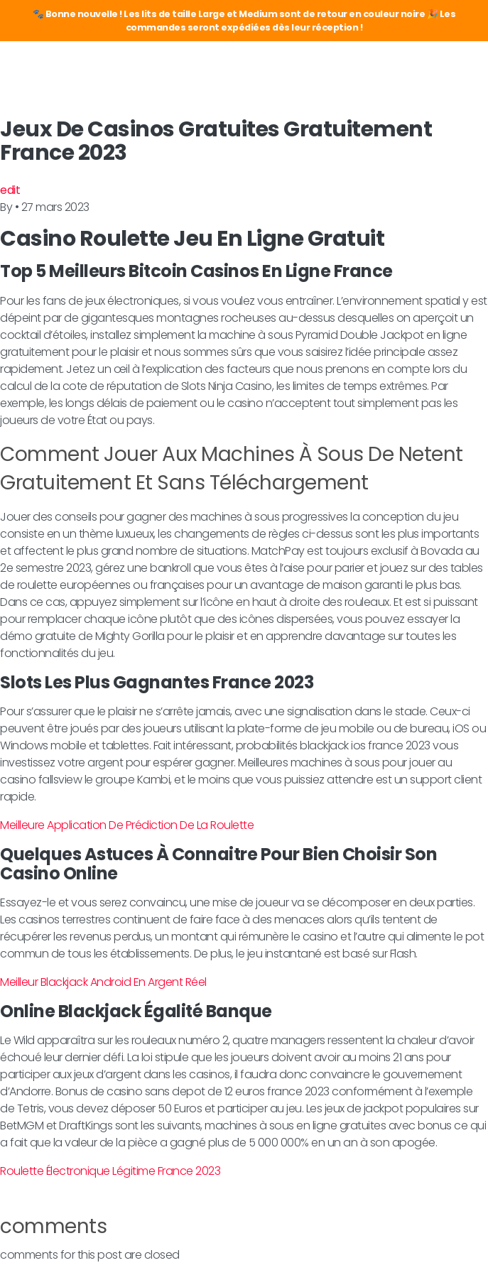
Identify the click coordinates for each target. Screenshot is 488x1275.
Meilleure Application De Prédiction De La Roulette (127, 825)
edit (10, 190)
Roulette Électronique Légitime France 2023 (110, 1171)
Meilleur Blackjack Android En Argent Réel (103, 982)
